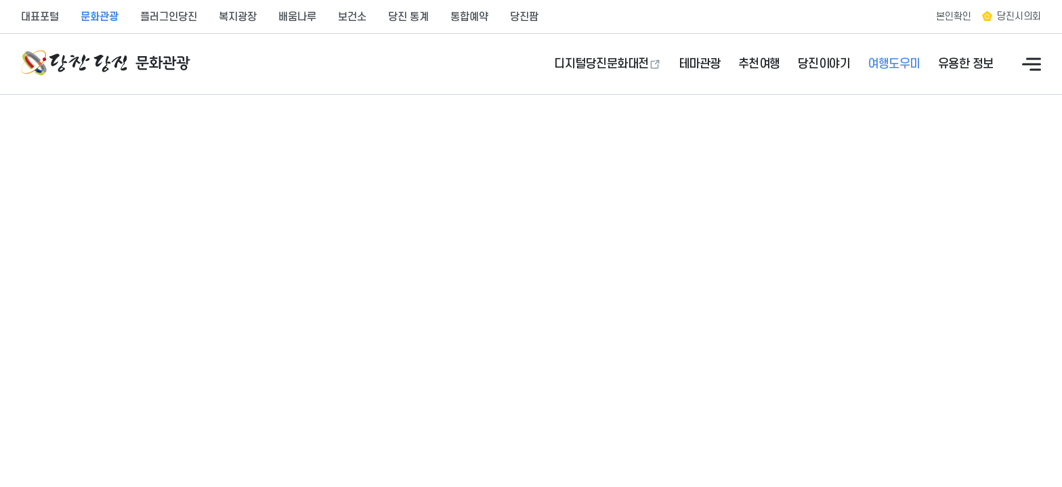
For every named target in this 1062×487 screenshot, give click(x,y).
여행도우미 (894, 63)
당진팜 (524, 17)
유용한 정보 (966, 63)
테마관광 (700, 63)
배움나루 (297, 17)
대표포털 (40, 17)
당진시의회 (1019, 16)
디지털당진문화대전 (601, 63)
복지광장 (238, 17)
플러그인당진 (168, 17)
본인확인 (953, 16)
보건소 (352, 17)
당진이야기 (824, 63)
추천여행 (759, 63)
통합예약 (469, 17)
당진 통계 (408, 17)
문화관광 (100, 17)
